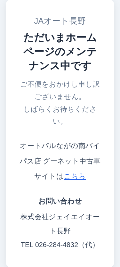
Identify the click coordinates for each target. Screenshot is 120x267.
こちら (75, 176)
